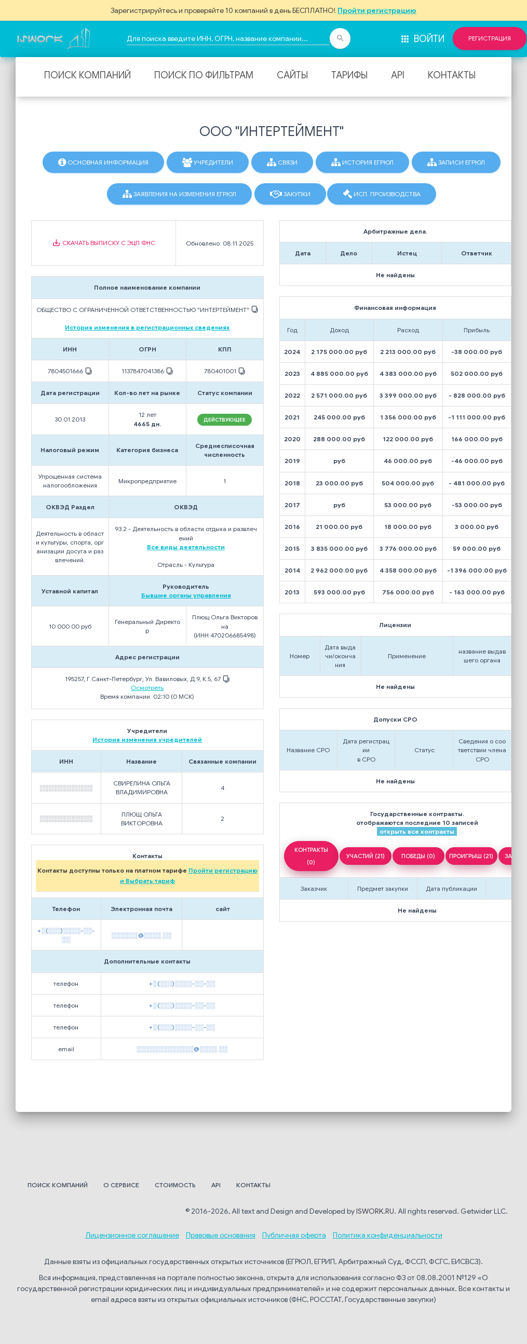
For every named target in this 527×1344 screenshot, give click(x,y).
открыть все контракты (417, 831)
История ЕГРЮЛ (362, 162)
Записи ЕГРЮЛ (456, 162)
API (397, 75)
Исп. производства (382, 194)
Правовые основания (220, 1235)
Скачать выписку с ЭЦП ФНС (103, 243)
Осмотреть (147, 687)
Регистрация (489, 38)
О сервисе (121, 1185)
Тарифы (349, 75)
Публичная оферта (294, 1235)
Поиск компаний (87, 75)
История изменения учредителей (147, 739)
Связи (282, 162)
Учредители (207, 162)
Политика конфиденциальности (387, 1235)
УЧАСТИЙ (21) (365, 856)
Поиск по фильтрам (203, 75)
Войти (422, 39)
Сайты (292, 75)
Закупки (290, 194)
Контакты (452, 75)
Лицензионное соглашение (132, 1235)
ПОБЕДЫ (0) (418, 856)
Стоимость (175, 1185)
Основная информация (103, 162)
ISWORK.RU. (376, 1211)
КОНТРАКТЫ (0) (311, 856)
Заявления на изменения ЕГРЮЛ (179, 194)
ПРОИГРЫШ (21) (471, 856)
